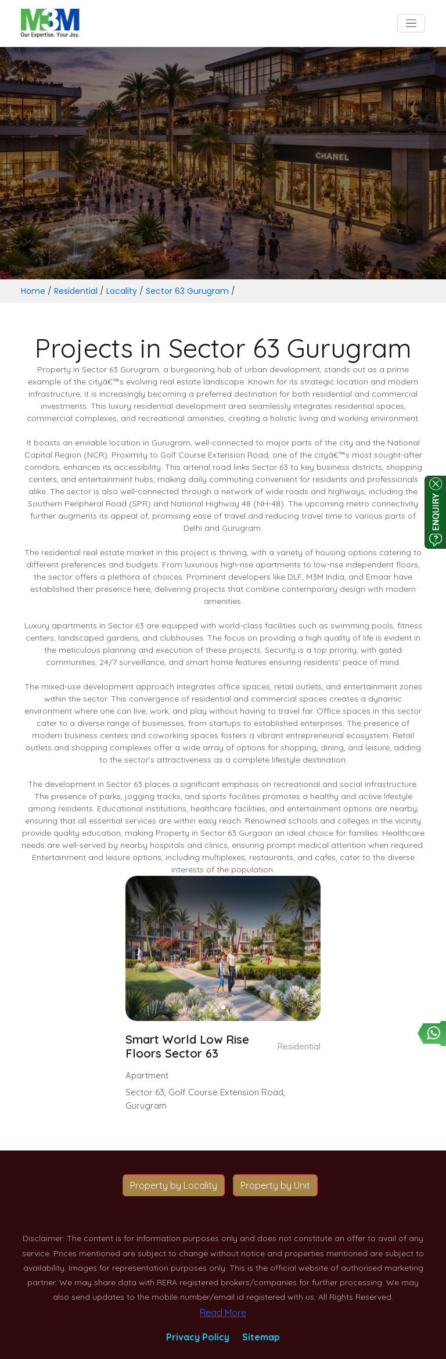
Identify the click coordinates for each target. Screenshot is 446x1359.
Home (33, 291)
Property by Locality (173, 1185)
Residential (76, 291)
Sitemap (261, 1337)
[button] (223, 1007)
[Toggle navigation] (411, 23)
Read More (223, 1312)
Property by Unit (275, 1185)
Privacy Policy (197, 1337)
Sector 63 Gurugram (187, 291)
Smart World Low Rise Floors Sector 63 (187, 1046)
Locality (121, 291)
